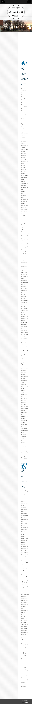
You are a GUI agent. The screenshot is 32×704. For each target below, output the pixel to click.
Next (30, 25)
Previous (1, 25)
